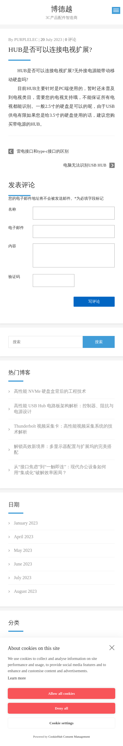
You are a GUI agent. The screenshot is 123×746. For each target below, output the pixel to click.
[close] (112, 647)
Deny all (61, 708)
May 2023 (23, 550)
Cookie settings (61, 723)
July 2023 (22, 577)
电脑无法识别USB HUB (84, 165)
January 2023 (26, 523)
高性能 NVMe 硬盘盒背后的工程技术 (50, 391)
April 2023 (23, 536)
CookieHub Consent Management (69, 736)
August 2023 (25, 591)
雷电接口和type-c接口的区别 (43, 151)
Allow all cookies (61, 693)
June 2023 (23, 564)
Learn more (17, 678)
